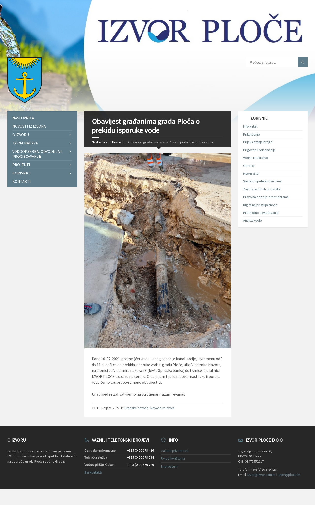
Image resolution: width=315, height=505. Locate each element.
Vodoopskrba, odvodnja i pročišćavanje (37, 153)
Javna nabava (25, 142)
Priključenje (251, 134)
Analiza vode (252, 220)
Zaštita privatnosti (174, 450)
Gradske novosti (136, 408)
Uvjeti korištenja (173, 458)
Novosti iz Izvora (162, 408)
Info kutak (250, 126)
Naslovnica (100, 142)
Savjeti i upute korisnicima (262, 181)
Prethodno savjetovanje (261, 212)
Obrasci (249, 165)
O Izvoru (20, 134)
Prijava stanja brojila (257, 142)
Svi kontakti (93, 472)
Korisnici (21, 173)
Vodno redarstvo (255, 158)
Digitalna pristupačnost (260, 205)
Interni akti (251, 173)
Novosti (118, 142)
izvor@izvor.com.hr (261, 474)
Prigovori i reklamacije (259, 150)
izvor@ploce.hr (289, 474)
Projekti (21, 164)
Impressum (169, 466)
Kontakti (21, 181)
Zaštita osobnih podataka (262, 189)
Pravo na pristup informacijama (266, 197)
